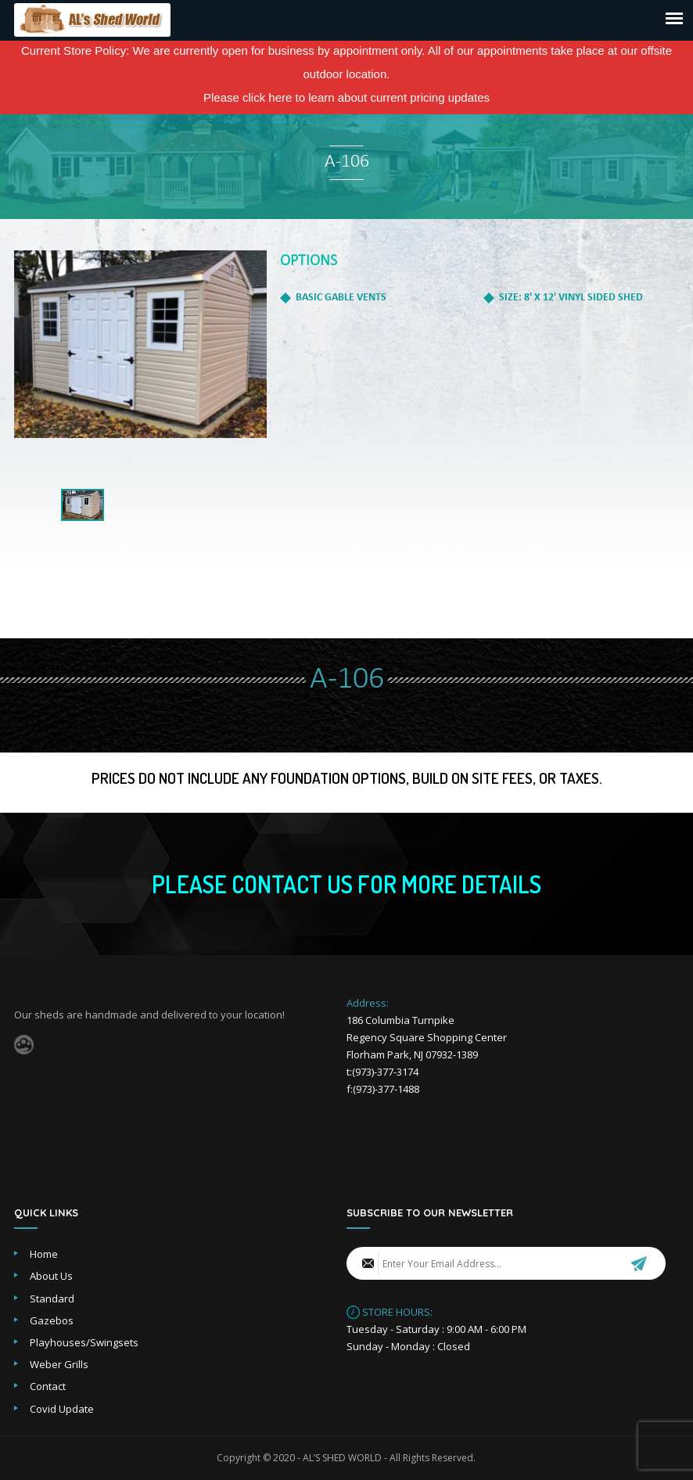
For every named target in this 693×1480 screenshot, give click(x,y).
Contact (48, 1386)
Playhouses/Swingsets (84, 1342)
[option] (140, 344)
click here (267, 97)
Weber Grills (59, 1364)
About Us (51, 1276)
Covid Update (62, 1409)
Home (44, 1254)
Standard (52, 1298)
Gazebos (52, 1320)
